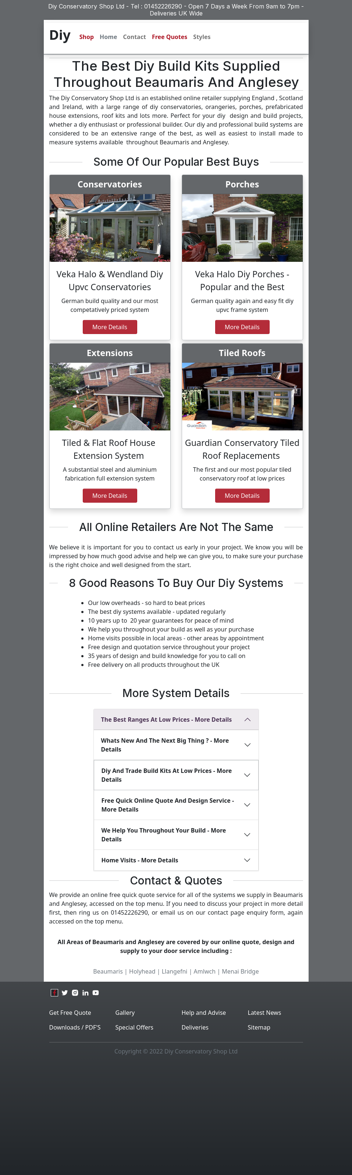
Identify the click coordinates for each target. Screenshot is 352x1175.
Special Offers (134, 1027)
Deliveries (195, 1027)
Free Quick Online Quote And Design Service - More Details (168, 804)
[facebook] (54, 993)
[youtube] (95, 993)
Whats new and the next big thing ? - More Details (165, 744)
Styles (201, 37)
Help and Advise (204, 1013)
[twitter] (65, 993)
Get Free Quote (70, 1013)
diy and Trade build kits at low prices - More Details (167, 775)
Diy (60, 34)
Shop (86, 37)
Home (108, 37)
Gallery (125, 1013)
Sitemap (259, 1027)
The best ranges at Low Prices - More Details (166, 719)
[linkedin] (85, 993)
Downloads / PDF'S (75, 1027)
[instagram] (75, 993)
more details (242, 327)
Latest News (264, 1013)
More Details (109, 327)
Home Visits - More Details (140, 860)
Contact (134, 37)
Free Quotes (169, 37)
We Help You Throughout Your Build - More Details (164, 834)
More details (109, 496)
